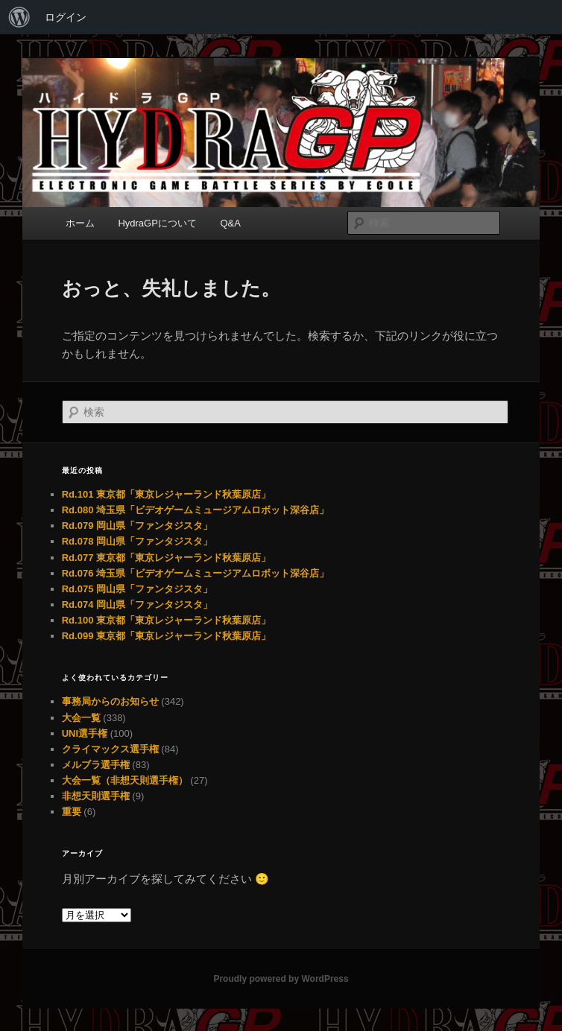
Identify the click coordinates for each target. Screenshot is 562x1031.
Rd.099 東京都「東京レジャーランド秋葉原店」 (166, 635)
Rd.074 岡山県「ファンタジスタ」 (137, 604)
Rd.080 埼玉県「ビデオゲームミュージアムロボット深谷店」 (195, 510)
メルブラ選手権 (96, 764)
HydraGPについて (157, 223)
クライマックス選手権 (110, 749)
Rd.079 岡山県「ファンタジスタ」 (137, 525)
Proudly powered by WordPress (280, 979)
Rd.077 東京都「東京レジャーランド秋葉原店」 (166, 557)
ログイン (65, 17)
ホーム (80, 223)
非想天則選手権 (96, 796)
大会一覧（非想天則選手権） (125, 780)
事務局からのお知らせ (110, 701)
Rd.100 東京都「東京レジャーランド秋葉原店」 (166, 620)
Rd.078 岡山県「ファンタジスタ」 (137, 541)
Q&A (230, 223)
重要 (71, 811)
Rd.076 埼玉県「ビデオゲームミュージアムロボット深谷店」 (195, 573)
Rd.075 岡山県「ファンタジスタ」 (137, 588)
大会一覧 (81, 717)
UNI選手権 (84, 733)
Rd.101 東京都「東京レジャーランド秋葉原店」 (166, 494)
